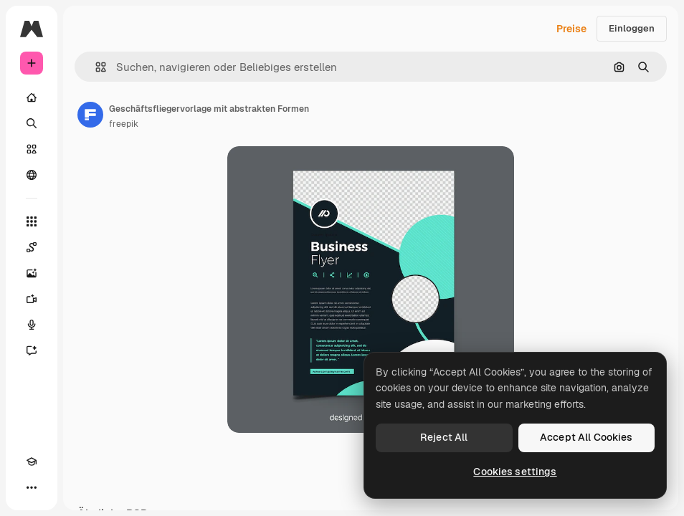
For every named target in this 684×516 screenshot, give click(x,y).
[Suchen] (31, 123)
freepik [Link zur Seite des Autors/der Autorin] (123, 124)
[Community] (31, 174)
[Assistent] (31, 350)
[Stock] (31, 149)
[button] (95, 67)
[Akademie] (31, 461)
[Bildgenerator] (31, 273)
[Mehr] (31, 487)
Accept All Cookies (586, 437)
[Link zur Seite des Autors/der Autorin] (90, 115)
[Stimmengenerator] (31, 324)
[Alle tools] (31, 221)
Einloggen (632, 28)
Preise (571, 28)
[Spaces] (31, 247)
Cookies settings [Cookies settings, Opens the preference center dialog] (514, 471)
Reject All (443, 437)
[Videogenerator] (31, 298)
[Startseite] (31, 97)
